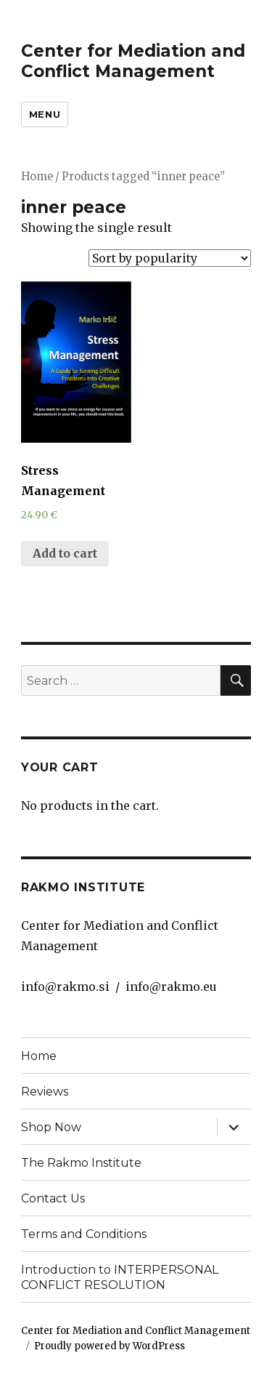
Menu (44, 114)
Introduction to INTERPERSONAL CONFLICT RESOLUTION (119, 1277)
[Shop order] (169, 258)
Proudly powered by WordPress (109, 1346)
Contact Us (53, 1198)
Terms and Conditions (84, 1234)
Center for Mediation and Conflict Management (133, 61)
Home (37, 176)
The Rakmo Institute (81, 1163)
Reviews (44, 1091)
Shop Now (51, 1127)
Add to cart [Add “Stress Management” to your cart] (65, 553)
